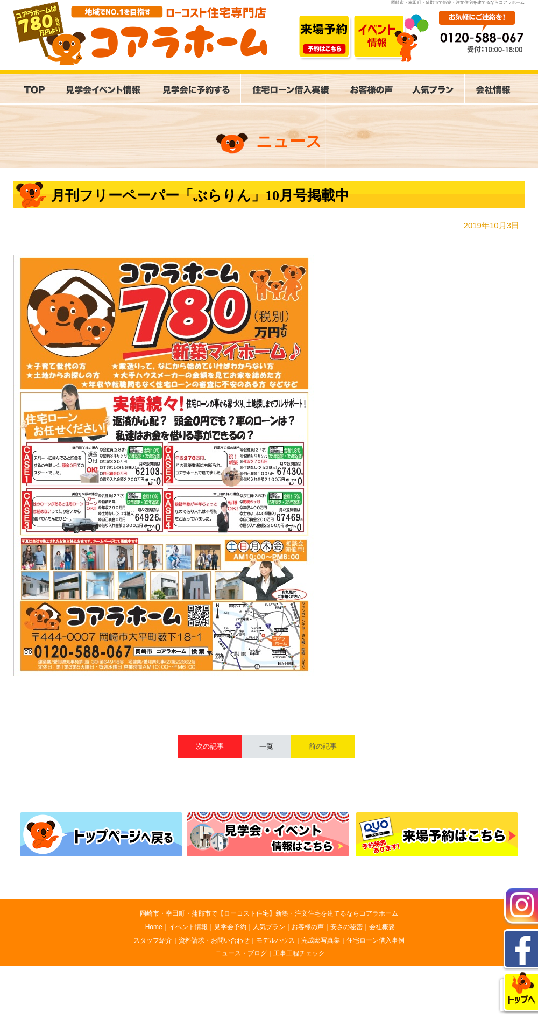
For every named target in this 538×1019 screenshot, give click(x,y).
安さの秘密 (346, 927)
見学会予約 (230, 927)
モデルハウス (275, 940)
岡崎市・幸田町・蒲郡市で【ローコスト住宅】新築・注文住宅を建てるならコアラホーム (269, 913)
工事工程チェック (299, 953)
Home (153, 927)
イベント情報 (188, 927)
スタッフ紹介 (152, 940)
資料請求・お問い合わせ (214, 940)
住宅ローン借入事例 (375, 940)
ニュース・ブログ (241, 953)
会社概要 (382, 927)
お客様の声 (308, 927)
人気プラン (269, 927)
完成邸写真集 (320, 940)
